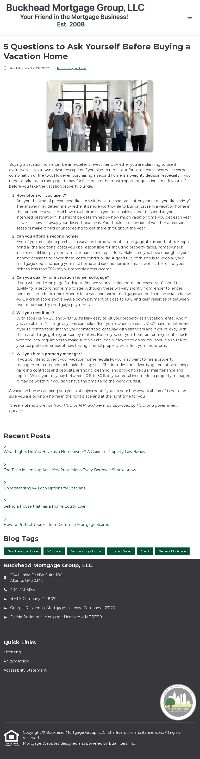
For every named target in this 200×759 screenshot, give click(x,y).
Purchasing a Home (71, 68)
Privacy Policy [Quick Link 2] (16, 661)
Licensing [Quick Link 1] (12, 652)
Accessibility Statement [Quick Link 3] (25, 670)
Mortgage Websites (41, 743)
